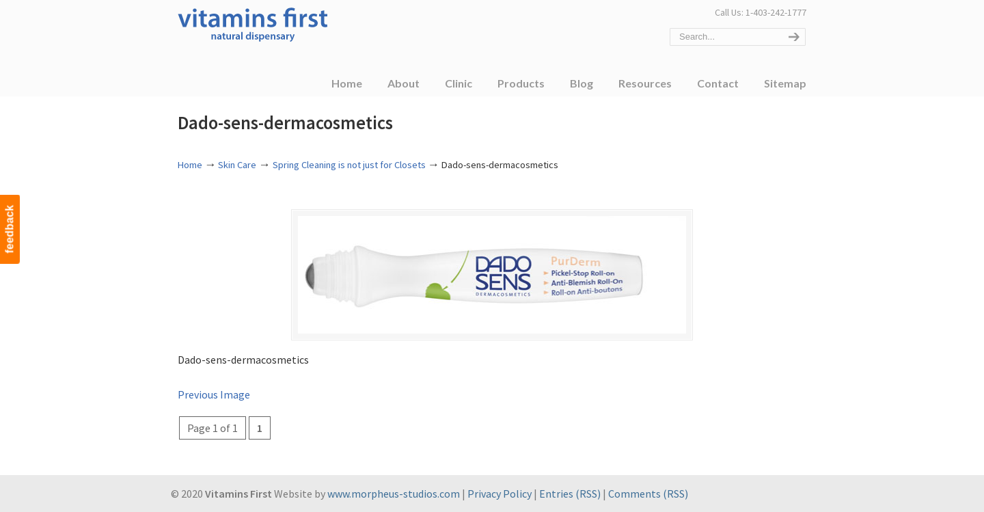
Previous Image (214, 395)
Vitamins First (253, 23)
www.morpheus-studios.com (393, 494)
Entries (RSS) (570, 494)
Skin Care (237, 165)
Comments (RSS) (648, 494)
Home (190, 165)
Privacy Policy (499, 494)
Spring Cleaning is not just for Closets (349, 165)
